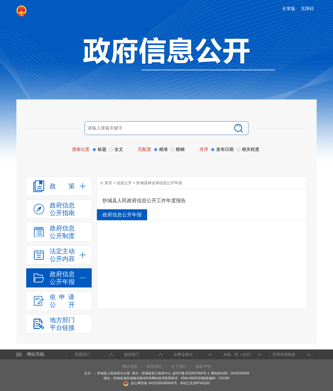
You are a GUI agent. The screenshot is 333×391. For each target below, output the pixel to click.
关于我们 (178, 366)
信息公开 (124, 183)
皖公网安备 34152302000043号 (150, 383)
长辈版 (288, 8)
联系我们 (154, 366)
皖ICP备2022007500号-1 (191, 373)
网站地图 (129, 366)
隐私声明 (203, 366)
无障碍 (307, 8)
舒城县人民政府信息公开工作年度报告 (144, 200)
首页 (108, 183)
